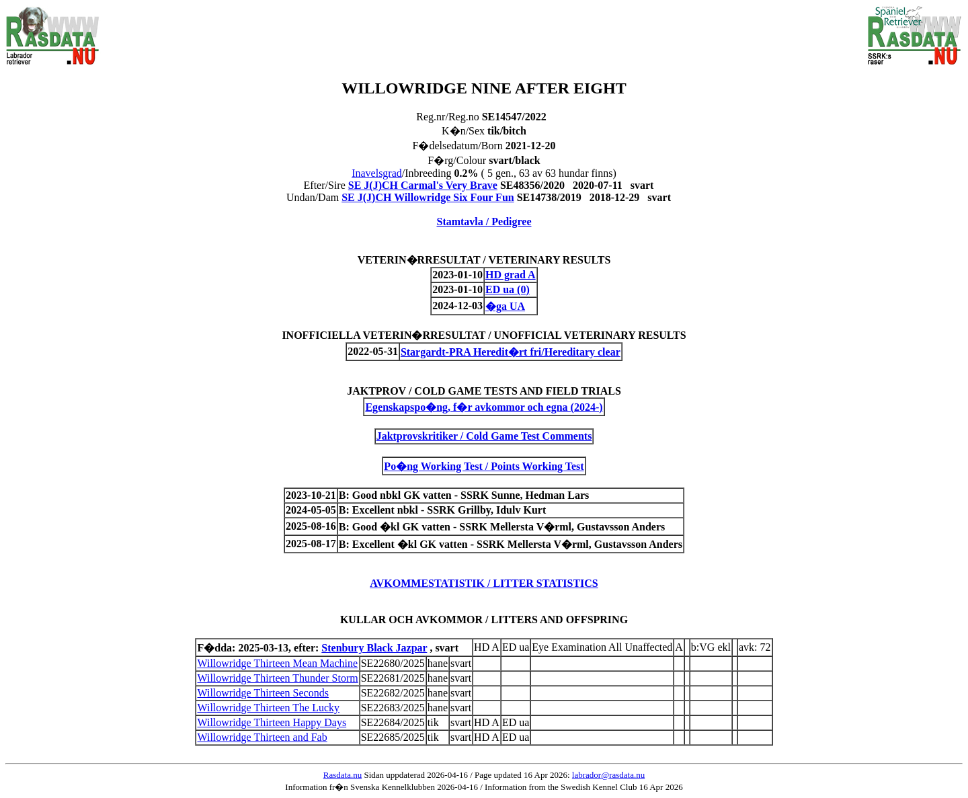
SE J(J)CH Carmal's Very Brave (422, 185)
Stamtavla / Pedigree (483, 221)
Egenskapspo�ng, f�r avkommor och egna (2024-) (483, 407)
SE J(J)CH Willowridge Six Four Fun (427, 197)
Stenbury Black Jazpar (374, 647)
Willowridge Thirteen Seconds (262, 693)
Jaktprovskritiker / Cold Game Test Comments (484, 436)
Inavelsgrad (377, 173)
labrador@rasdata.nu (608, 775)
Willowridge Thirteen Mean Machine (277, 663)
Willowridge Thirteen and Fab (262, 737)
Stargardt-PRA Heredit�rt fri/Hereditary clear (510, 352)
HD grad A (510, 274)
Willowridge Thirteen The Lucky (268, 707)
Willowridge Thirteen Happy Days (271, 722)
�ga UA (505, 306)
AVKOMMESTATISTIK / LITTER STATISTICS (484, 583)
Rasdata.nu (342, 775)
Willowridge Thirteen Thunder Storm (277, 678)
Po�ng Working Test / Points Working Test (483, 466)
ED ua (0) (507, 289)
